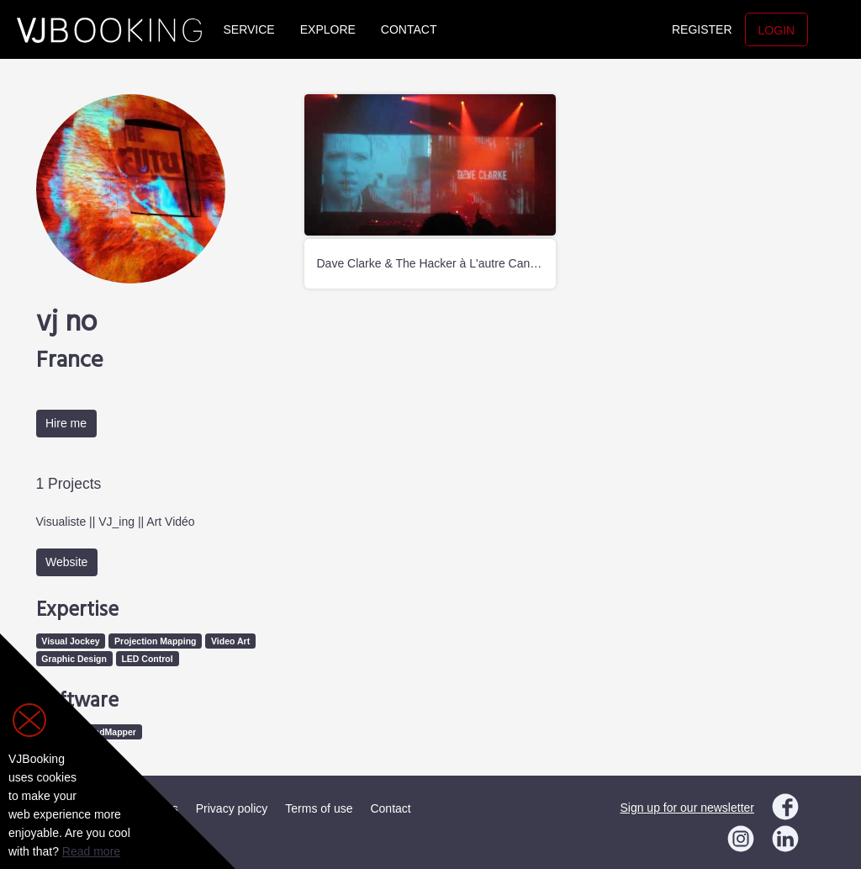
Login (776, 30)
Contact (409, 29)
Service (249, 29)
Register (702, 29)
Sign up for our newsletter (687, 807)
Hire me (66, 423)
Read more (91, 851)
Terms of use (318, 808)
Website (66, 562)
